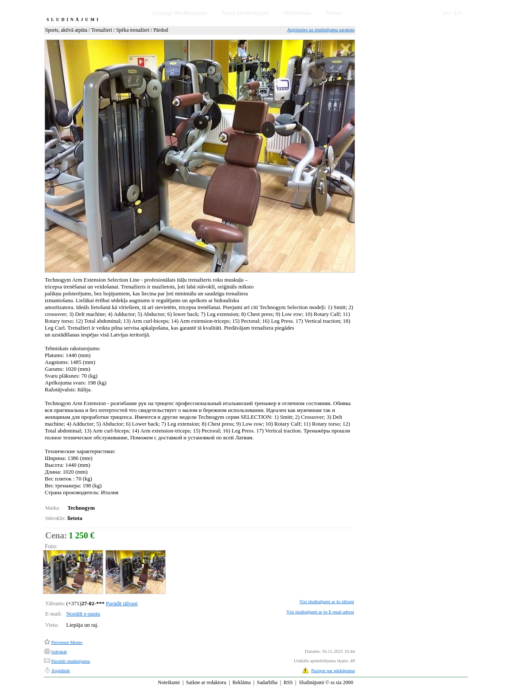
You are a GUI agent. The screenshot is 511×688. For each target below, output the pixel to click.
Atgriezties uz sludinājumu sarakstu (320, 29)
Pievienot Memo (67, 642)
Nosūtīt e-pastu (83, 613)
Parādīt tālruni (121, 603)
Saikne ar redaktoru (206, 682)
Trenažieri (101, 30)
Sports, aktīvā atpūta (66, 30)
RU (446, 13)
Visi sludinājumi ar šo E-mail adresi (320, 611)
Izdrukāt (59, 651)
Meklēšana (297, 13)
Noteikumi (169, 682)
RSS (288, 682)
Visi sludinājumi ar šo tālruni (326, 601)
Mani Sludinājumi (245, 13)
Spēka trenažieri (132, 30)
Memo (334, 13)
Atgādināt (60, 670)
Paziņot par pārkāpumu (333, 670)
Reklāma (242, 682)
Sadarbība (267, 682)
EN (458, 13)
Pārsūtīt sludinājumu (70, 661)
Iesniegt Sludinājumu (179, 13)
